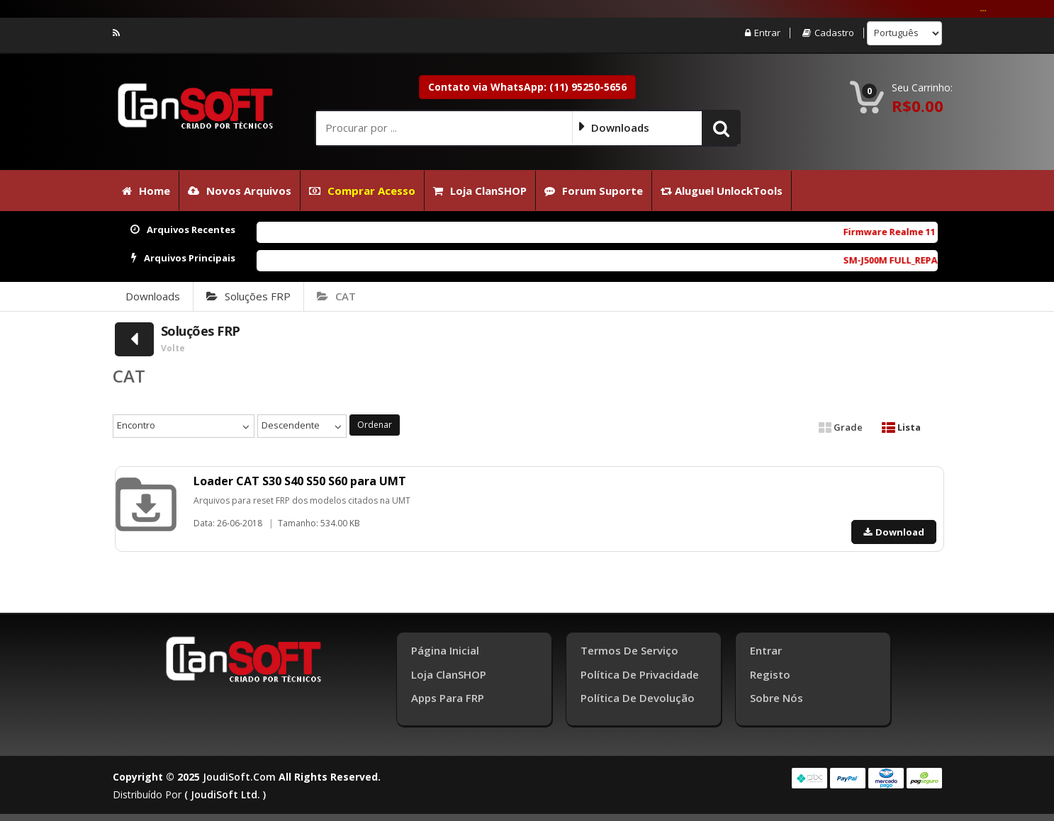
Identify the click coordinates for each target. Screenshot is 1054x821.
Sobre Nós (776, 698)
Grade (841, 427)
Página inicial (445, 650)
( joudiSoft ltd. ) (225, 794)
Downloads (152, 296)
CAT (336, 296)
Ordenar (374, 425)
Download (893, 532)
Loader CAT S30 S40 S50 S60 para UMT (300, 481)
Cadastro (828, 33)
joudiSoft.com (239, 776)
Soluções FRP (248, 296)
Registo (770, 674)
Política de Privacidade (640, 674)
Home (146, 190)
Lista (901, 427)
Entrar (762, 33)
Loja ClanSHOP (480, 190)
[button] (721, 127)
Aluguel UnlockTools (722, 190)
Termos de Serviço (629, 650)
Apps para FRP (447, 698)
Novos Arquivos (239, 190)
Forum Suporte (593, 190)
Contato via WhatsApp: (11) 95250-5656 (527, 87)
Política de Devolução (638, 698)
